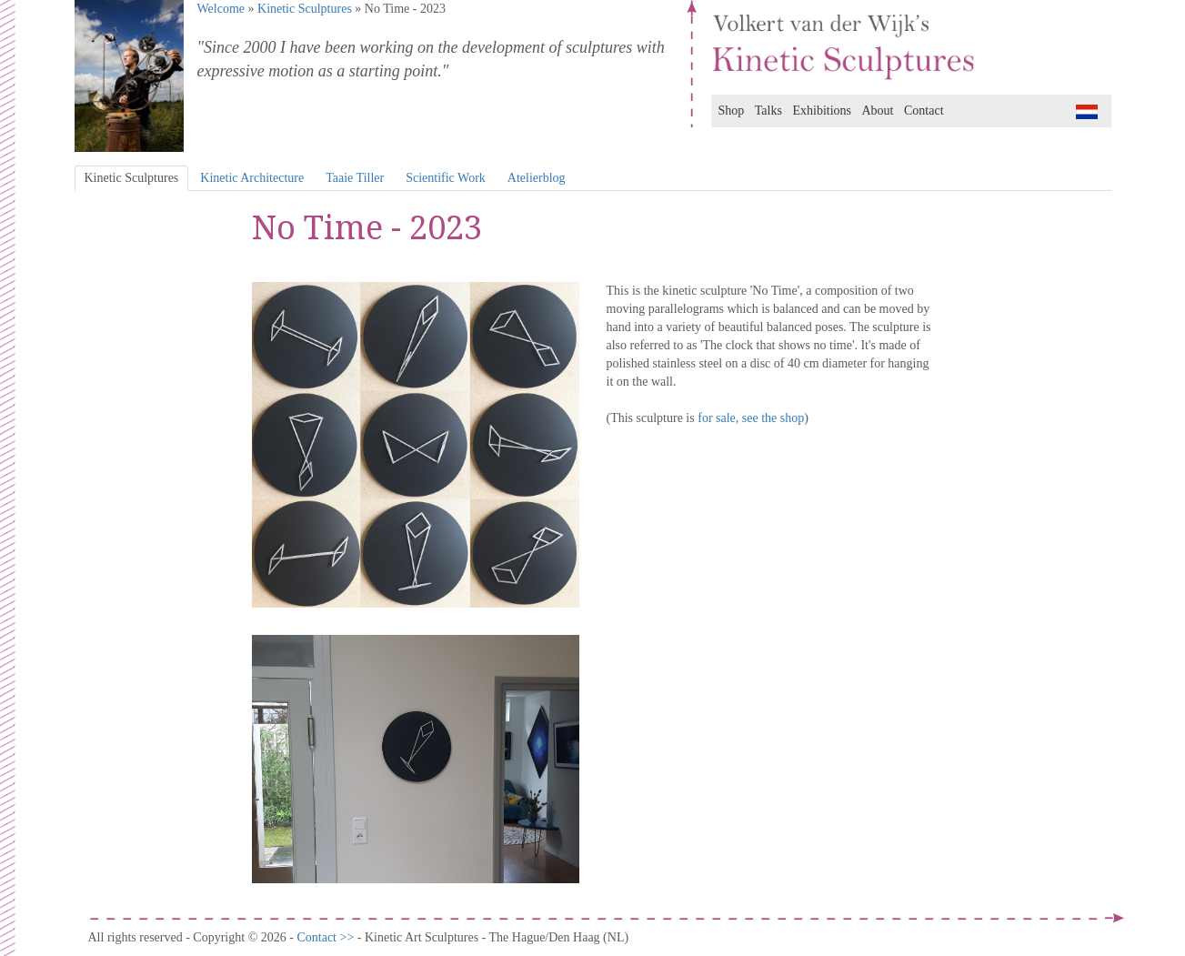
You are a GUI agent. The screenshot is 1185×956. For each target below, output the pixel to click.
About (878, 110)
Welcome (221, 8)
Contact (924, 110)
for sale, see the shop (751, 418)
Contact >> (326, 937)
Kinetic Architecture (252, 178)
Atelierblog (536, 178)
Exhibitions (821, 110)
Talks (768, 110)
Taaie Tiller (355, 178)
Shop (731, 110)
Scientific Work (446, 178)
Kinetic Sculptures (304, 8)
